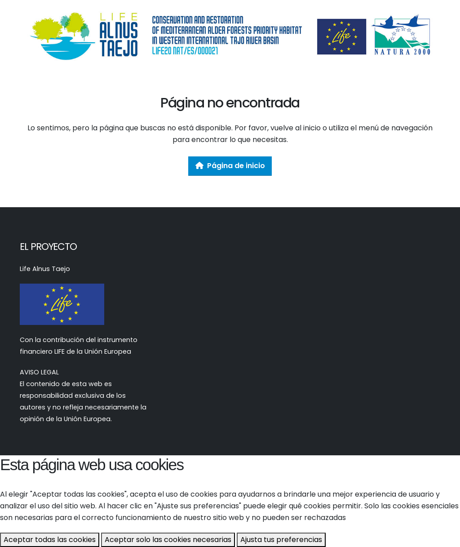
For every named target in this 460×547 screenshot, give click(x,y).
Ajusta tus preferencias (281, 539)
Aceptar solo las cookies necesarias (168, 539)
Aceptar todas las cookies (50, 539)
